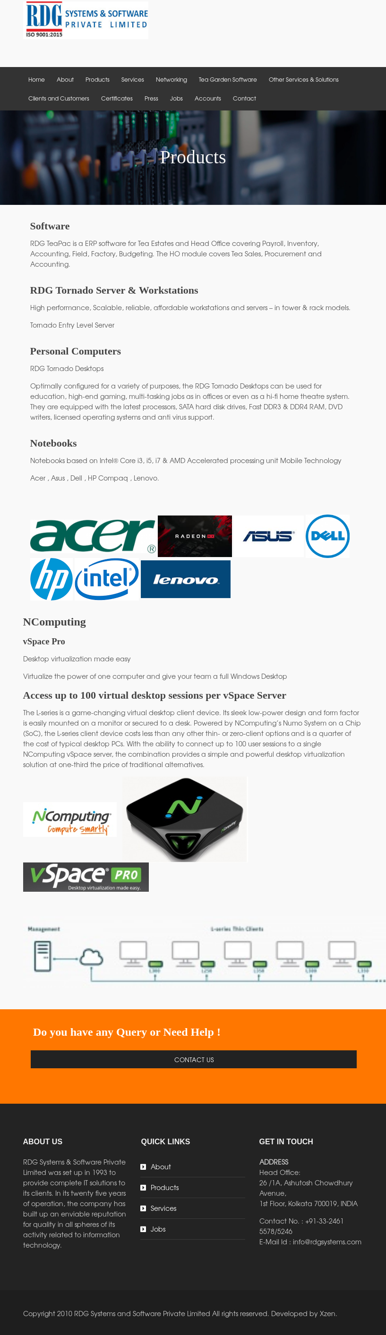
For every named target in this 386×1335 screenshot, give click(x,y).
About (65, 79)
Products (98, 79)
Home (36, 79)
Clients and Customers (58, 98)
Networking (171, 79)
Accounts (208, 98)
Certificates (117, 98)
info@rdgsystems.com (327, 1241)
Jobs (176, 98)
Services (132, 79)
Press (151, 98)
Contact (244, 98)
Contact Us (194, 1059)
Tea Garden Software (228, 79)
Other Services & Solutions (304, 79)
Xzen (327, 1313)
